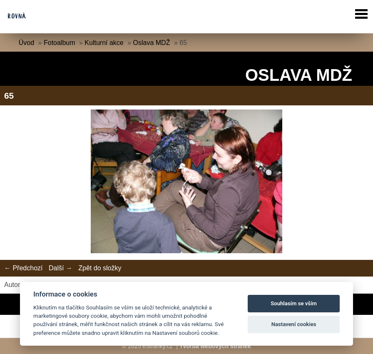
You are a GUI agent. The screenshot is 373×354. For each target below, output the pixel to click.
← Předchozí (23, 268)
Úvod (26, 42)
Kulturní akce (104, 42)
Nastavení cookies (293, 324)
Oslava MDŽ (151, 42)
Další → (60, 268)
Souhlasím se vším (294, 303)
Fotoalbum (59, 42)
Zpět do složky (99, 268)
